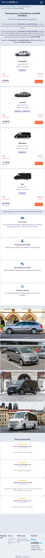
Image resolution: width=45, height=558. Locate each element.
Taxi (1, 6)
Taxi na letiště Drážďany (24, 6)
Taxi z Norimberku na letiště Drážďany (12, 8)
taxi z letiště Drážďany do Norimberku (24, 19)
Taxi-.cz (9, 2)
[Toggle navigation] (41, 2)
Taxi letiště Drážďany (10, 6)
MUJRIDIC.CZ (26, 556)
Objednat (39, 81)
